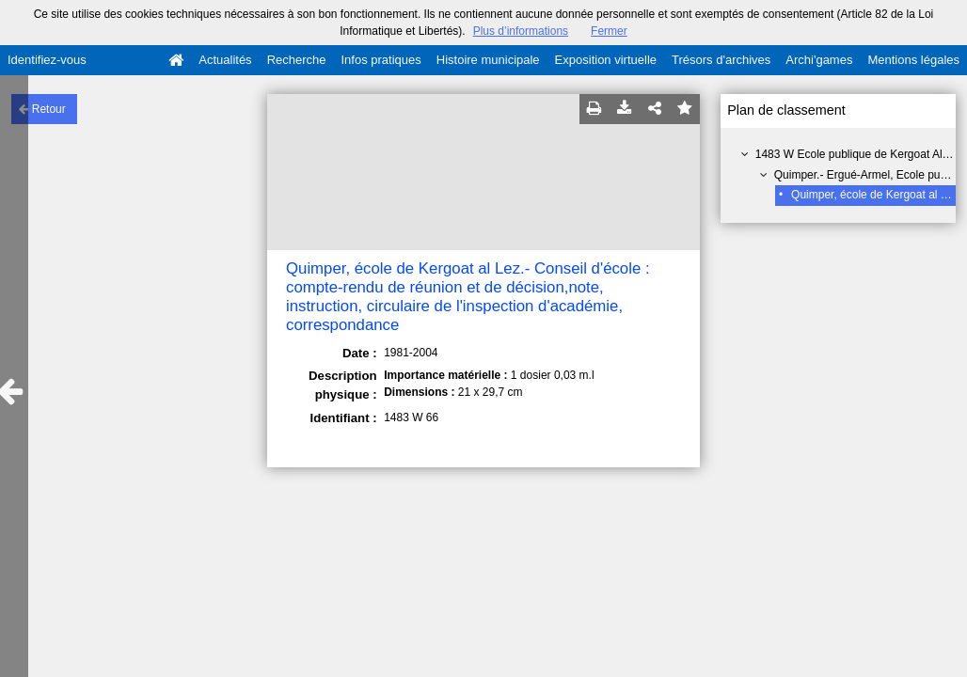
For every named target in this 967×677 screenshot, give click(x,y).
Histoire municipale (488, 60)
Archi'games (818, 60)
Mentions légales (913, 60)
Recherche (296, 60)
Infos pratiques (381, 60)
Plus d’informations (520, 31)
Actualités (224, 60)
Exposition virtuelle (606, 60)
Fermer (609, 31)
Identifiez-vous (47, 60)
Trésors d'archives (721, 60)
